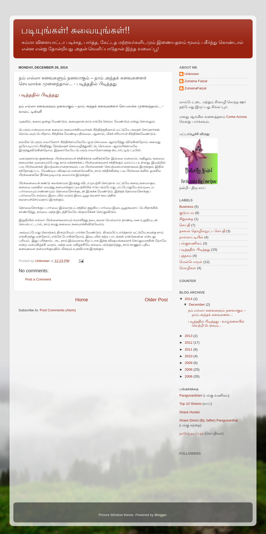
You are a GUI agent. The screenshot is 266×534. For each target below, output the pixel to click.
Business (186, 207)
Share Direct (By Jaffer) (197, 420)
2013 (189, 336)
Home (81, 299)
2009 (189, 363)
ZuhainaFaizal (195, 88)
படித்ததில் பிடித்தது (39, 94)
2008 (189, 369)
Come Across (236, 117)
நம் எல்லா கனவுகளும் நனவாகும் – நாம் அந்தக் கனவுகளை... (217, 312)
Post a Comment (38, 279)
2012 (189, 342)
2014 (189, 299)
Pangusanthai (227, 420)
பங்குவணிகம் (190, 243)
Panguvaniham (190, 395)
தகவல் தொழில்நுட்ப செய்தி (202, 231)
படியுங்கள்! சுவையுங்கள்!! (75, 30)
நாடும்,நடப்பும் (191, 433)
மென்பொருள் (190, 262)
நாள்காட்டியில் (191, 237)
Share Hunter (189, 412)
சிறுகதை (186, 219)
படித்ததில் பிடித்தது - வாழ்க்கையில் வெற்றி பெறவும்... (216, 323)
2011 (189, 349)
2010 (189, 356)
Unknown (191, 74)
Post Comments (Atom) (58, 310)
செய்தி (184, 225)
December (197, 304)
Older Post (156, 299)
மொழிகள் (187, 268)
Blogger (160, 515)
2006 (189, 376)
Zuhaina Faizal (195, 81)
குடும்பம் (186, 213)
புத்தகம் (185, 256)
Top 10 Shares (190, 404)
